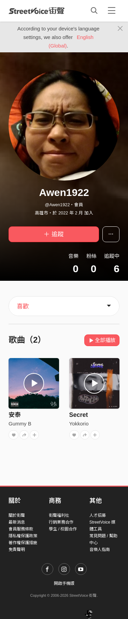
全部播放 (101, 340)
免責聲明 (17, 549)
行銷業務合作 (61, 522)
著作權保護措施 (23, 542)
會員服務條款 (21, 529)
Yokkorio (79, 423)
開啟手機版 (64, 583)
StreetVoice (37, 10)
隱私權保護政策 (23, 536)
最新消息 (17, 522)
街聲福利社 (59, 515)
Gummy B (20, 423)
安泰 (15, 414)
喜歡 (23, 306)
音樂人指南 (99, 549)
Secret (78, 414)
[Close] (120, 29)
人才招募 (97, 515)
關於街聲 (17, 515)
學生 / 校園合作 (63, 529)
